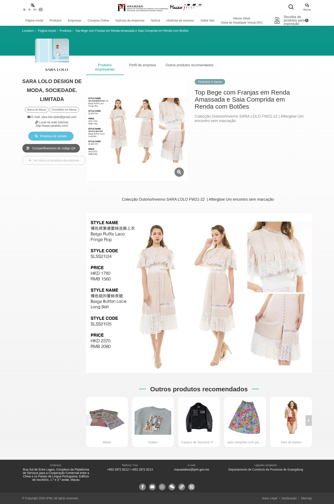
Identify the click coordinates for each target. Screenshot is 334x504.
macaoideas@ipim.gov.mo (191, 469)
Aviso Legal (269, 498)
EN (35, 9)
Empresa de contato (51, 136)
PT (40, 9)
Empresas (74, 20)
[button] (308, 420)
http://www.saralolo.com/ (52, 125)
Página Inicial (34, 20)
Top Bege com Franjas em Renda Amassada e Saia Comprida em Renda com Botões (132, 30)
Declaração (289, 498)
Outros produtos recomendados (189, 65)
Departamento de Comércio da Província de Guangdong (265, 469)
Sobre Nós (207, 20)
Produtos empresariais (105, 67)
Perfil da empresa (142, 65)
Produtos (55, 20)
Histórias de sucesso (180, 20)
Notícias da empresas (130, 20)
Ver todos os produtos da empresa (54, 160)
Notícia (155, 20)
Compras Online (98, 20)
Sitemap (306, 498)
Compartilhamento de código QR (51, 148)
